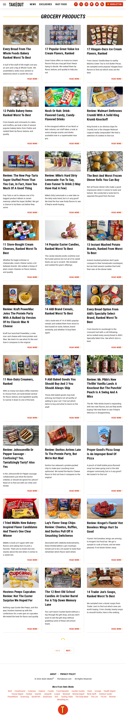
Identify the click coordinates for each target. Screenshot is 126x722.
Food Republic (62, 691)
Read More (32, 79)
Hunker (29, 694)
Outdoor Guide (105, 694)
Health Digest (109, 691)
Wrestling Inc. (63, 700)
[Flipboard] (92, 4)
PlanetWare (13, 697)
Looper (57, 694)
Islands (38, 694)
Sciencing (24, 697)
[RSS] (102, 4)
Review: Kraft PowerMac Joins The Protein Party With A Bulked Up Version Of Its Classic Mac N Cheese (19, 317)
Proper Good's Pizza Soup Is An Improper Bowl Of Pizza (103, 454)
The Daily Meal (81, 697)
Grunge (98, 691)
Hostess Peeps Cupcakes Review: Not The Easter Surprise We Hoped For (19, 596)
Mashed (66, 694)
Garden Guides (78, 691)
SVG (56, 697)
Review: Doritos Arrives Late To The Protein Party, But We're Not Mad (63, 454)
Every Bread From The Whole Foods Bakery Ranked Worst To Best (17, 53)
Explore (42, 691)
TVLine (103, 697)
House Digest (17, 694)
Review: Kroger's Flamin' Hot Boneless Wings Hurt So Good (105, 527)
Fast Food (61, 4)
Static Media (47, 679)
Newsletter (114, 4)
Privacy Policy (68, 674)
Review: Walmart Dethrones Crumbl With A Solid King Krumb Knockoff (104, 115)
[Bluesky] (97, 4)
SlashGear (47, 697)
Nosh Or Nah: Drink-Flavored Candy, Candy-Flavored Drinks (60, 115)
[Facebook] (76, 4)
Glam (89, 691)
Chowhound (20, 691)
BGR (10, 691)
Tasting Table (67, 697)
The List (94, 697)
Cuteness (32, 691)
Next (68, 650)
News (33, 4)
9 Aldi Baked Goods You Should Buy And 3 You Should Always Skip (60, 383)
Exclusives (45, 4)
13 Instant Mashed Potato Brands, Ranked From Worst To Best (104, 249)
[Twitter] (81, 4)
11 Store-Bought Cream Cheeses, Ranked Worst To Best (20, 249)
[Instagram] (86, 4)
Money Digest (78, 694)
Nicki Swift (91, 694)
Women (112, 697)
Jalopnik (47, 694)
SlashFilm (36, 697)
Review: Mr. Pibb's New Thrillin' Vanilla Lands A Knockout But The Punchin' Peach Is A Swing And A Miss (104, 388)
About (53, 674)
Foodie (51, 691)
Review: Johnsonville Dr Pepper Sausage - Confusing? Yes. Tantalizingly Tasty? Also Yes (19, 458)
